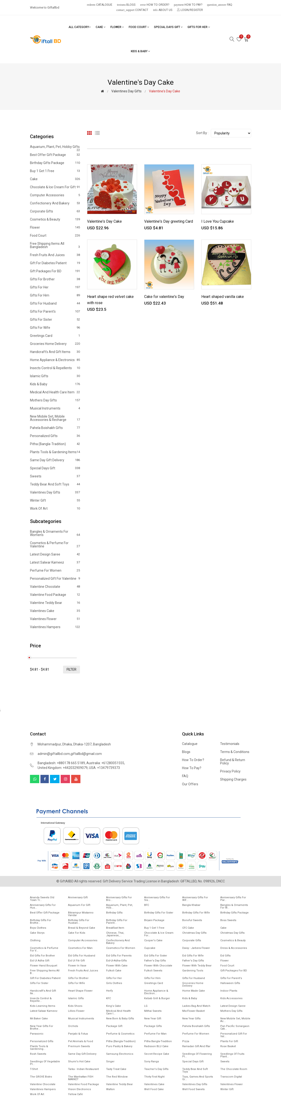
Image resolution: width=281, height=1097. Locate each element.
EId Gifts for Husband (81, 955)
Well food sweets (193, 1089)
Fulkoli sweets (153, 970)
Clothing (35, 940)
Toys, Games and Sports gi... (197, 1078)
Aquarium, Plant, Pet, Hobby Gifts (55, 148)
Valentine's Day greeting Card (168, 221)
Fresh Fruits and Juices (55, 255)
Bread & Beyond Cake (81, 928)
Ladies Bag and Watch (196, 1006)
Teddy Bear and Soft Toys (55, 484)
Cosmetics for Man (80, 948)
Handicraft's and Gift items (55, 352)
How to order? (154, 4)
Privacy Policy (230, 771)
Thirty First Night (154, 1076)
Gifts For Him (55, 295)
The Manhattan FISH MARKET (80, 1078)
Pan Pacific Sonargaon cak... (234, 1027)
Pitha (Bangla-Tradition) (55, 444)
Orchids (73, 1026)
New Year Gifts (191, 1018)
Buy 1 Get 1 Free (55, 171)
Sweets (55, 476)
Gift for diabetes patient (55, 263)
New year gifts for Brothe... (41, 1027)
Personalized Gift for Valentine (55, 578)
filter (71, 669)
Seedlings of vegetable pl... (45, 1062)
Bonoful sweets (192, 920)
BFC (146, 905)
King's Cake (113, 1006)
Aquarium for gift (79, 905)
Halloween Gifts (230, 983)
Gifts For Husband (55, 303)
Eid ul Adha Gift (39, 960)
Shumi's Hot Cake (79, 1061)
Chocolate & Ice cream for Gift (55, 187)
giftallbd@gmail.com (86, 753)
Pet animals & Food (80, 1041)
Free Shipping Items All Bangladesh (55, 245)
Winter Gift (55, 500)
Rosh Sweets (38, 1054)
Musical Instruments (55, 408)
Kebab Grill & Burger (157, 998)
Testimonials (229, 743)
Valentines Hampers (55, 627)
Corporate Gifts (55, 211)
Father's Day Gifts (155, 960)
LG (146, 1006)
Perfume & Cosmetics (120, 1033)
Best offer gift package (55, 155)
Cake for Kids (76, 933)
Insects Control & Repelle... (41, 999)
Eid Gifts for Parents (119, 955)
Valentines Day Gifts (126, 91)
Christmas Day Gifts (194, 933)
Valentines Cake (55, 611)
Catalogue (99, 4)
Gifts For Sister (55, 319)
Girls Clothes (114, 983)
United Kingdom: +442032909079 (63, 768)
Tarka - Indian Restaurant (83, 1069)
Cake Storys (37, 933)
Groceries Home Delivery (55, 344)
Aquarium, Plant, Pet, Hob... (119, 906)
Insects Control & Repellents (55, 368)
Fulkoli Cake (113, 970)
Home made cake (193, 990)
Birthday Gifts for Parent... (116, 921)
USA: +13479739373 (104, 768)
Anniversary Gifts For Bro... (119, 898)
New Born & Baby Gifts (120, 1018)
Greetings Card (55, 336)
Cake (101, 27)
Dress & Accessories (233, 948)
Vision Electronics (79, 1089)
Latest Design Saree (55, 554)
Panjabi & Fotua (78, 1033)
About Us (162, 10)
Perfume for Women (55, 570)
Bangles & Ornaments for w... (234, 906)
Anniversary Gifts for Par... (233, 898)
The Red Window (117, 1076)
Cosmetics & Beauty (55, 219)
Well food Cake (154, 1089)
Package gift (114, 1026)
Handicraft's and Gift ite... (43, 992)
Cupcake (149, 948)
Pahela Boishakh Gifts (55, 428)
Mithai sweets (153, 1011)
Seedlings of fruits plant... (232, 1055)
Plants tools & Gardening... (39, 1047)
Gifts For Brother (55, 279)
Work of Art (55, 508)
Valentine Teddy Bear (55, 603)
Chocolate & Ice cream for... (158, 934)
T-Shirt (34, 1069)
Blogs (126, 4)
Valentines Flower (55, 619)
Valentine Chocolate (55, 587)
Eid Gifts (225, 955)
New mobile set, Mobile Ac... (235, 1019)
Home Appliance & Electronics (55, 360)
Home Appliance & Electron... (156, 992)
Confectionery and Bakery (55, 203)
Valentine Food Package (55, 595)
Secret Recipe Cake (156, 1054)
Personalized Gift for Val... (233, 1035)
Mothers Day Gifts (55, 400)
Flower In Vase (77, 965)
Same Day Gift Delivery (55, 460)
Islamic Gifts (55, 376)
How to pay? (188, 4)
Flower (117, 27)
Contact (132, 10)
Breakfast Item (115, 928)
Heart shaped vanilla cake (222, 296)
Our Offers (190, 784)
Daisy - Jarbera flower (196, 948)
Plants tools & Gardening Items (55, 452)
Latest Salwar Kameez (55, 562)
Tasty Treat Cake (116, 1069)
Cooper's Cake (153, 940)
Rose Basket (228, 1046)
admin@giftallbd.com (54, 753)
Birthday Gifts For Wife (196, 912)
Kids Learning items (42, 1006)
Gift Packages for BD (55, 271)
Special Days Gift (168, 27)
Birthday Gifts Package (55, 163)
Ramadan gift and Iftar (196, 1046)
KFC (108, 998)
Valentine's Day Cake (104, 221)
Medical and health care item (55, 392)
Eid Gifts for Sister (155, 955)
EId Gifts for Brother (42, 955)
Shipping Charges (233, 779)
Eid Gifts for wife (193, 955)
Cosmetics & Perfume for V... (44, 949)
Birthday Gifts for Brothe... (40, 921)
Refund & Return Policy (232, 761)
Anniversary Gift (78, 897)
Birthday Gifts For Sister (158, 912)
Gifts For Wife (55, 328)
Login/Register (190, 10)
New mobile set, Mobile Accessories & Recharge (55, 418)
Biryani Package (154, 920)
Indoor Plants (228, 990)
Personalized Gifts (55, 436)
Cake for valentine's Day (164, 296)
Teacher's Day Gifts (156, 1069)
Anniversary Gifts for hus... (43, 906)
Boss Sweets (228, 920)
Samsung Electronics (119, 1054)
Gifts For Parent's (55, 311)
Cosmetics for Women (120, 948)
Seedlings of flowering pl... (197, 1055)
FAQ (219, 4)
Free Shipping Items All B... (44, 972)
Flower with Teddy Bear (197, 965)
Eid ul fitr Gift (76, 960)
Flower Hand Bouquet (43, 965)
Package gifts (153, 1026)
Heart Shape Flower (80, 990)
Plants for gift (229, 1041)
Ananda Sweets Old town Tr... (42, 898)
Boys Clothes (38, 928)
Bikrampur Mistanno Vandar (81, 914)
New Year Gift (152, 1018)
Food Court (139, 27)
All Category (80, 27)
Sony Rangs (151, 1061)
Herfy (109, 990)
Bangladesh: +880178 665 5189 (61, 763)
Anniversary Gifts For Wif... (195, 898)
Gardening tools (192, 970)
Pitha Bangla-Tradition (158, 1041)
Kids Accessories (231, 998)
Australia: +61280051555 (105, 763)
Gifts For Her (198, 27)
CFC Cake (188, 928)
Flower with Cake (117, 965)
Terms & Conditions (234, 751)
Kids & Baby (140, 51)
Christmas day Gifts (232, 933)
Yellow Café (75, 1094)
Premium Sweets (79, 1046)
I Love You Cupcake (217, 221)
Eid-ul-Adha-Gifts (116, 960)
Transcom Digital (231, 1076)
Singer (110, 1061)
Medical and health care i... (118, 1012)
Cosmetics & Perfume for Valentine (55, 544)
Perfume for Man (155, 1033)
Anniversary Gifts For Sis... (157, 898)
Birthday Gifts (114, 912)
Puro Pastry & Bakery (119, 1046)
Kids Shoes (75, 1006)
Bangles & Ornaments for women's (55, 533)
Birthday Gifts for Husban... (78, 921)
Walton (110, 1089)
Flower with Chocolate (158, 965)
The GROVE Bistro (41, 1076)
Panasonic (37, 1033)
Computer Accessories (55, 195)
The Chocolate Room (233, 1069)
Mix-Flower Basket (193, 1011)
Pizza (185, 1041)
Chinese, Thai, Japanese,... (115, 934)
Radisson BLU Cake (156, 1046)
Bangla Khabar (191, 905)
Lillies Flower (76, 1011)
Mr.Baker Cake (39, 1018)
